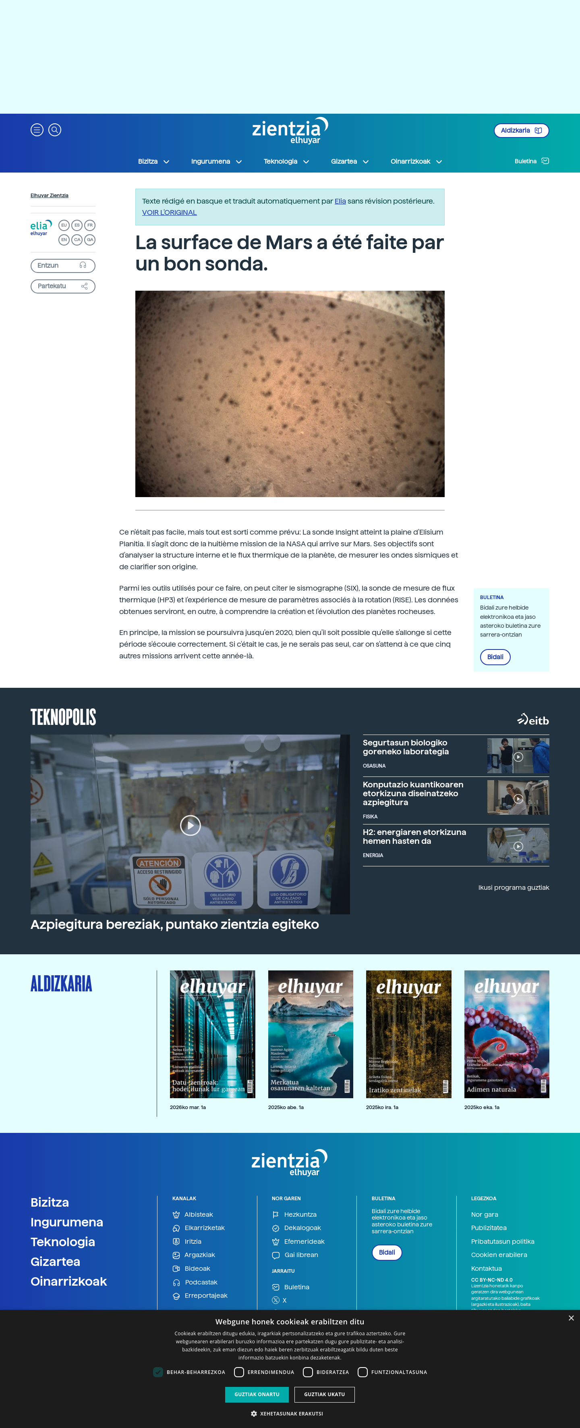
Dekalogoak (296, 1228)
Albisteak (192, 1215)
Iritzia (186, 1242)
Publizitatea (489, 1228)
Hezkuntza (294, 1215)
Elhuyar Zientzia (49, 195)
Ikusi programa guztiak (513, 887)
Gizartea (56, 1261)
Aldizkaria (521, 131)
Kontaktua (486, 1268)
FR (90, 225)
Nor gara (484, 1214)
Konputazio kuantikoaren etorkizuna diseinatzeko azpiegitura (413, 793)
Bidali (495, 657)
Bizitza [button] (154, 162)
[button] (37, 129)
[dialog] (290, 1369)
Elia (340, 201)
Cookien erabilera (499, 1255)
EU (64, 225)
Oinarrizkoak (69, 1281)
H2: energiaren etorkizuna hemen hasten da (414, 836)
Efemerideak (298, 1242)
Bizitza (50, 1202)
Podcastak (195, 1282)
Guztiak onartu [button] (257, 1394)
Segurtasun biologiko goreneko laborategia (406, 747)
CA (77, 239)
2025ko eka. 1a (481, 1107)
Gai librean (295, 1255)
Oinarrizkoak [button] (417, 162)
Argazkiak (193, 1255)
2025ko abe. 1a (286, 1107)
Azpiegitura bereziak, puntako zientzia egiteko (175, 924)
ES (77, 225)
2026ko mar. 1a (188, 1107)
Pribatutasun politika (502, 1241)
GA (90, 239)
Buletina (532, 161)
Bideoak (191, 1269)
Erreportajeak (200, 1296)
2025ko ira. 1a (382, 1107)
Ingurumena (67, 1222)
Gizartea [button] (350, 162)
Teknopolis (63, 716)
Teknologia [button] (287, 162)
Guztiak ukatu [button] (324, 1394)
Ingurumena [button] (217, 162)
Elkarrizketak (198, 1228)
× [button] (571, 1319)
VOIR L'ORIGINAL (169, 212)
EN (64, 239)
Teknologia (63, 1241)
